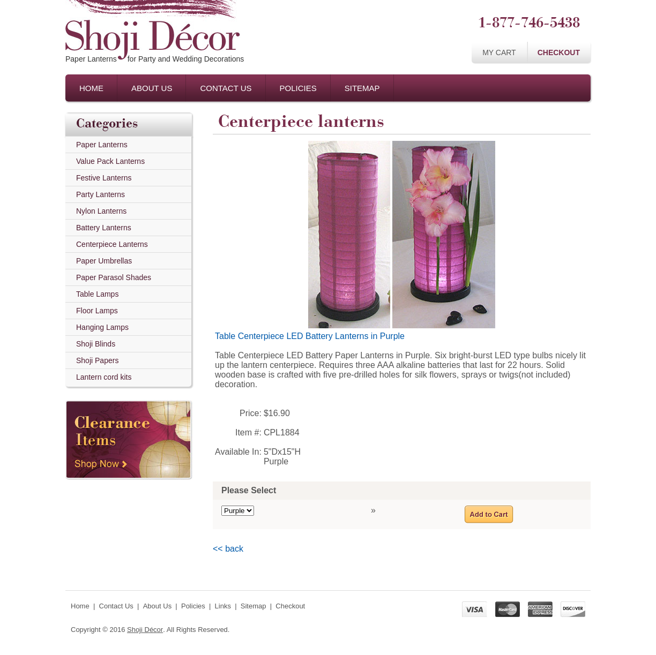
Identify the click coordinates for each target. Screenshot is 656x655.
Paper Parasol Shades (113, 277)
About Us (151, 88)
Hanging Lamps (102, 327)
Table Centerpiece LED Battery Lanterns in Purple (310, 336)
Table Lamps (97, 294)
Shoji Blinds (95, 344)
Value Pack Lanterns (110, 161)
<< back (228, 548)
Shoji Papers (97, 360)
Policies (298, 88)
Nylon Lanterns (101, 211)
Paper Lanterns (102, 144)
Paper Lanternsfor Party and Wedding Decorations (154, 59)
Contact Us (225, 88)
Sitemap (362, 88)
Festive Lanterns (104, 178)
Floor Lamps (97, 310)
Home (91, 88)
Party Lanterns (100, 194)
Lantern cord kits (104, 377)
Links (223, 606)
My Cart (499, 52)
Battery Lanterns (103, 227)
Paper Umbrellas (104, 261)
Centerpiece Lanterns (112, 244)
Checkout (559, 52)
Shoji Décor (145, 630)
